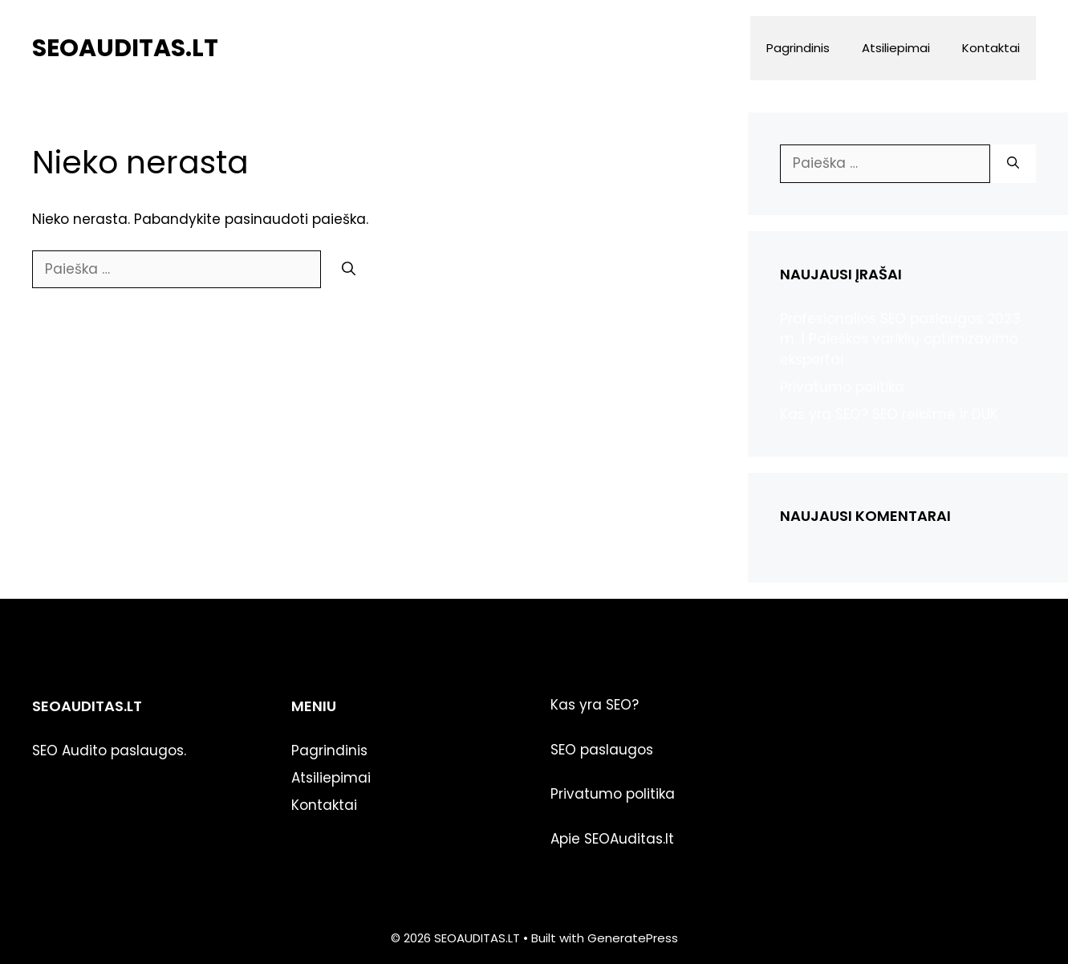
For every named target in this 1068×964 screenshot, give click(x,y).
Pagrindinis (798, 47)
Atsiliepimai (896, 47)
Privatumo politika (842, 387)
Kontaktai (991, 47)
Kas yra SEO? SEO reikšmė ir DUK (889, 414)
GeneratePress (632, 937)
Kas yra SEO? (594, 704)
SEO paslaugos (601, 749)
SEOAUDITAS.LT (125, 48)
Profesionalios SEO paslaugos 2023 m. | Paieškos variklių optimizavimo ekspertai (900, 339)
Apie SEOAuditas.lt (612, 838)
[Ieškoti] (348, 269)
